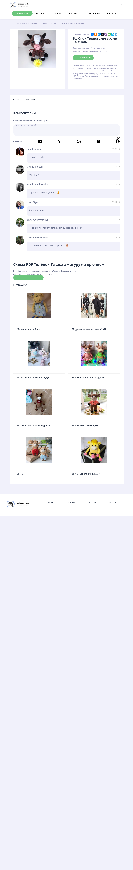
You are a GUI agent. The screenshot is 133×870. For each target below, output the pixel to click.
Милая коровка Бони (28, 329)
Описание (30, 99)
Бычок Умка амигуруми (85, 425)
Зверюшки (77, 34)
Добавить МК (22, 13)
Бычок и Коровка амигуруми (88, 377)
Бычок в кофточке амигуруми (33, 425)
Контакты (111, 13)
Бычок (20, 473)
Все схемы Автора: (81, 48)
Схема (16, 99)
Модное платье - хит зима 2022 (89, 329)
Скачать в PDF (83, 57)
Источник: (77, 51)
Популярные (75, 13)
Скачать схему (28, 277)
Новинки (57, 13)
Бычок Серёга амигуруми (86, 473)
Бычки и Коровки (89, 34)
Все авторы (94, 13)
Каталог (40, 13)
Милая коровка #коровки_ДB (33, 377)
